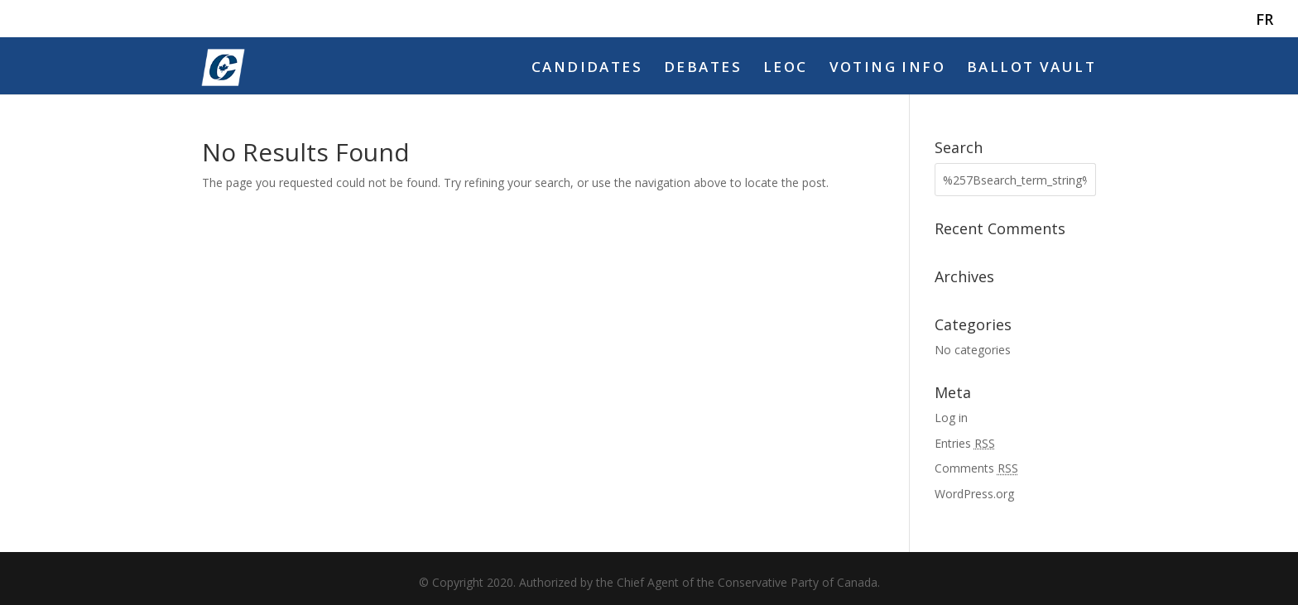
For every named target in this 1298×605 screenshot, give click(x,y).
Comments (976, 468)
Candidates (586, 68)
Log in (951, 417)
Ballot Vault (1031, 68)
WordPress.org (974, 494)
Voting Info (887, 68)
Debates (703, 68)
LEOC (785, 68)
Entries (965, 443)
